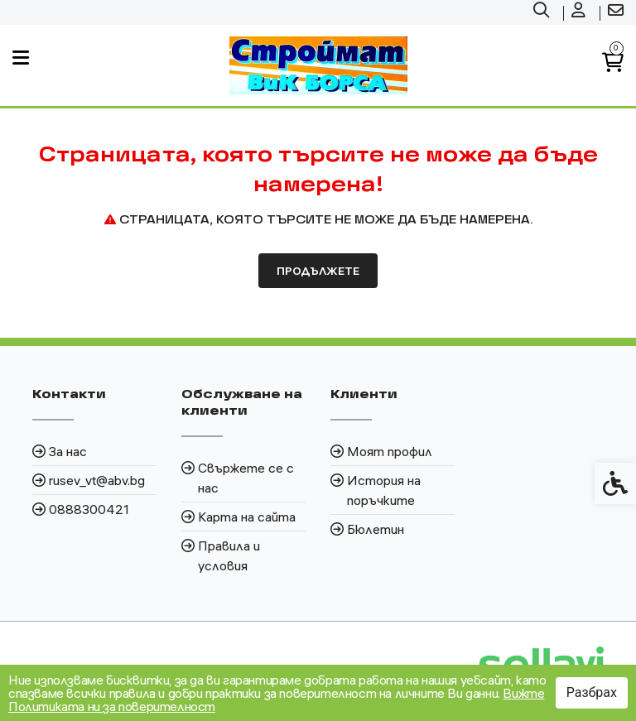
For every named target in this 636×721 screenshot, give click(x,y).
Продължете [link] (318, 270)
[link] (543, 12)
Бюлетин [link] (375, 529)
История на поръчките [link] (384, 490)
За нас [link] (68, 451)
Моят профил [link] (389, 451)
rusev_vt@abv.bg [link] (97, 480)
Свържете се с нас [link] (246, 477)
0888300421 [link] (89, 509)
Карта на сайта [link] (247, 516)
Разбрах (591, 692)
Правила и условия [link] (229, 555)
